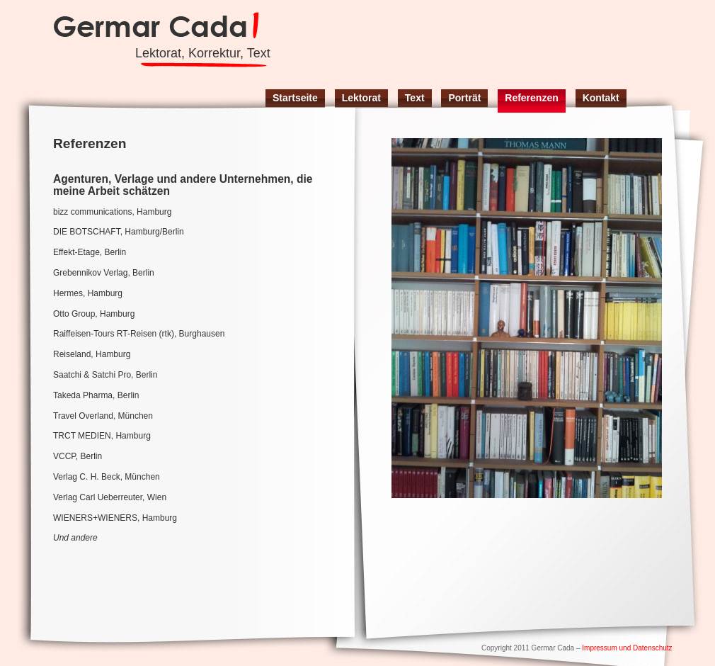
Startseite (295, 97)
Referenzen (531, 97)
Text (415, 97)
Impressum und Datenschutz (627, 648)
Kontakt (601, 97)
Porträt (464, 97)
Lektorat (361, 97)
